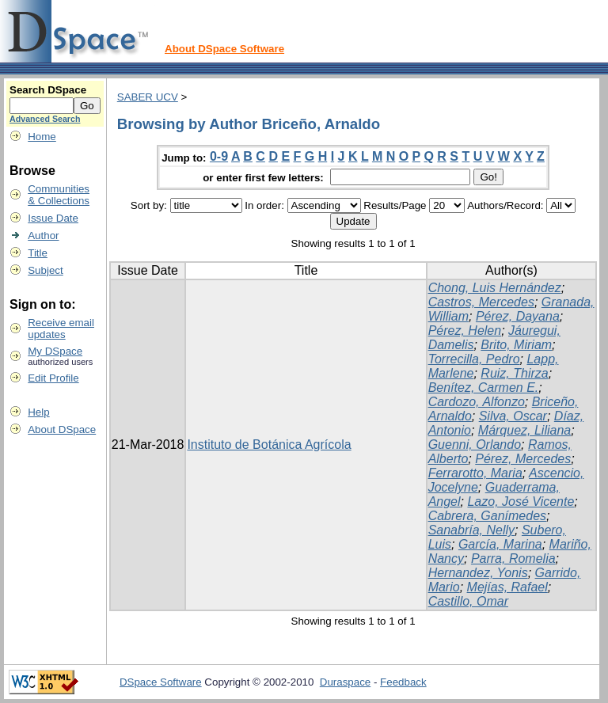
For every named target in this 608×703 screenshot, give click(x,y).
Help (38, 412)
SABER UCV (147, 97)
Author (43, 235)
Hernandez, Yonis (478, 573)
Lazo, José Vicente (520, 501)
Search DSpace (48, 90)
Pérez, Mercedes (523, 459)
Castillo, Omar (468, 601)
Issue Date (53, 218)
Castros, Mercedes (481, 302)
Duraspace (345, 682)
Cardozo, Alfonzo (476, 401)
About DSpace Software (224, 49)
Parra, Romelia (513, 558)
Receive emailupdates (61, 328)
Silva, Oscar (513, 416)
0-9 (219, 156)
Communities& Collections (58, 195)
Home (42, 136)
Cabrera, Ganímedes (487, 515)
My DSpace (55, 351)
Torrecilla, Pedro (474, 359)
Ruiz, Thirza (514, 373)
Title (38, 253)
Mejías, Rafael (507, 587)
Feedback (403, 682)
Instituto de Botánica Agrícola (269, 444)
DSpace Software (161, 682)
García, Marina (500, 544)
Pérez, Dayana (518, 316)
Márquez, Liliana (524, 430)
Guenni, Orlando (474, 444)
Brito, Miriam (516, 345)
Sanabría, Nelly (471, 530)
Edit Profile (53, 378)
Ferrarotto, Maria (475, 473)
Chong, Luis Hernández (494, 287)
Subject (45, 270)
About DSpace (62, 429)
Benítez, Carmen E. (483, 387)
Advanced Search (45, 119)
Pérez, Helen (465, 330)
